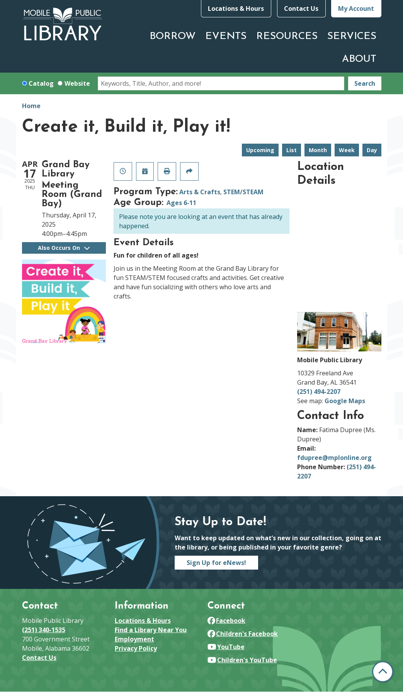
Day (372, 150)
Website (77, 83)
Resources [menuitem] (287, 36)
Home (31, 106)
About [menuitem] (359, 59)
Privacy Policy (136, 648)
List (291, 150)
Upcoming (260, 150)
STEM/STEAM (243, 192)
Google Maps (345, 401)
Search (364, 83)
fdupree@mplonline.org (334, 457)
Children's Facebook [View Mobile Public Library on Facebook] (242, 633)
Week (347, 150)
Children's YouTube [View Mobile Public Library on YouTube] (242, 660)
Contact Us (301, 8)
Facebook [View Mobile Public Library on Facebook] (226, 620)
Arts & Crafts (199, 192)
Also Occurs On (64, 247)
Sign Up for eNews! (216, 562)
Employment (134, 639)
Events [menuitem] (226, 36)
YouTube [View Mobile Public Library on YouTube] (226, 647)
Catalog (41, 83)
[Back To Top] (382, 671)
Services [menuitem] (351, 36)
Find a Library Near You (151, 630)
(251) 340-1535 (43, 630)
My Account (356, 8)
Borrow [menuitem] (173, 36)
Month (318, 150)
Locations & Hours (236, 8)
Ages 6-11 (181, 202)
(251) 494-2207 (318, 391)
